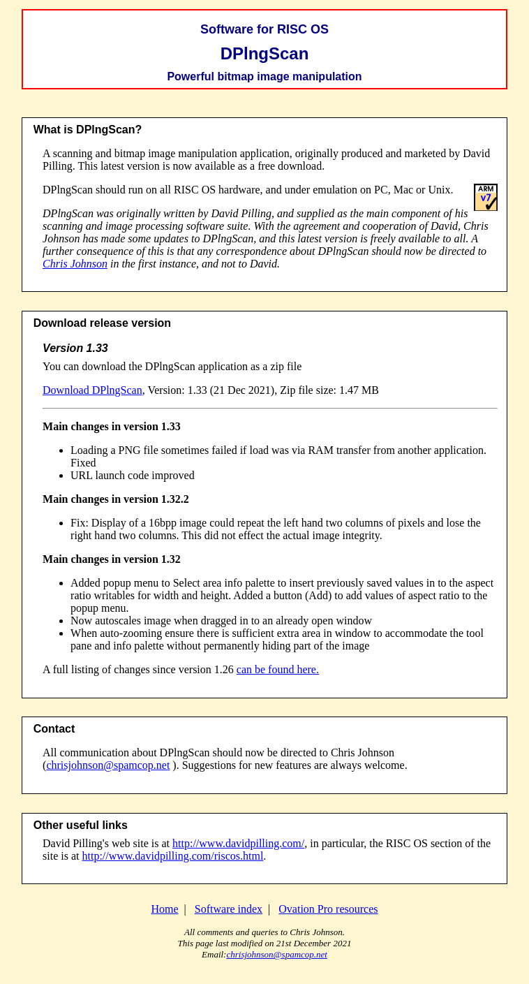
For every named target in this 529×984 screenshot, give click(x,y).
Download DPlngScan (92, 390)
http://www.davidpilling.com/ (238, 843)
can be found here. (278, 669)
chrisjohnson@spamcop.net (108, 765)
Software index (228, 909)
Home (164, 909)
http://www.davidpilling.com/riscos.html (173, 856)
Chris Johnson (75, 264)
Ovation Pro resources (328, 909)
